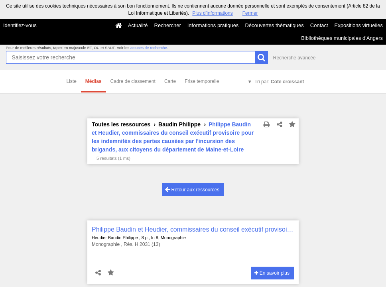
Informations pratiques (213, 25)
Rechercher (167, 25)
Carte (170, 81)
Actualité (138, 25)
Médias (93, 81)
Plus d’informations (212, 13)
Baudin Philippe (179, 124)
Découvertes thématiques (274, 25)
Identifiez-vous (20, 25)
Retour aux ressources (192, 190)
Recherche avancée (294, 58)
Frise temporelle (202, 81)
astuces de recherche (148, 47)
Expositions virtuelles (359, 25)
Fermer (250, 13)
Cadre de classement (133, 81)
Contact (319, 25)
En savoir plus (272, 273)
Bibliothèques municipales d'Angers (342, 38)
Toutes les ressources (121, 124)
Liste (72, 81)
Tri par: (279, 82)
